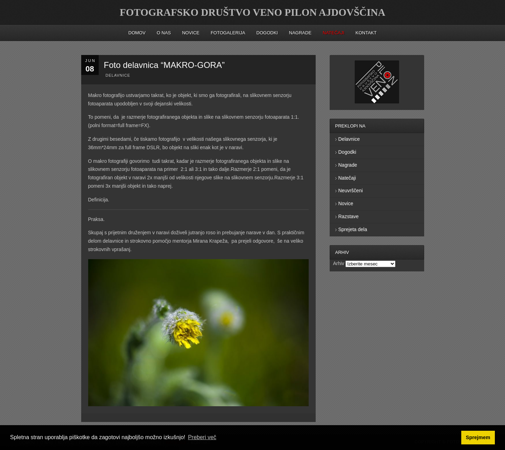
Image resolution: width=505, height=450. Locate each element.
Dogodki (267, 32)
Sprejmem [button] (478, 437)
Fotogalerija (228, 32)
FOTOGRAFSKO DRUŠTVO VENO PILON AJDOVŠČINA (252, 12)
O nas (164, 32)
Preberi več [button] (202, 437)
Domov (137, 32)
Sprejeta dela (352, 229)
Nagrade (300, 32)
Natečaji (347, 178)
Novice (190, 32)
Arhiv (338, 263)
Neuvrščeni (350, 190)
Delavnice (118, 75)
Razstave (348, 216)
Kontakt (366, 32)
